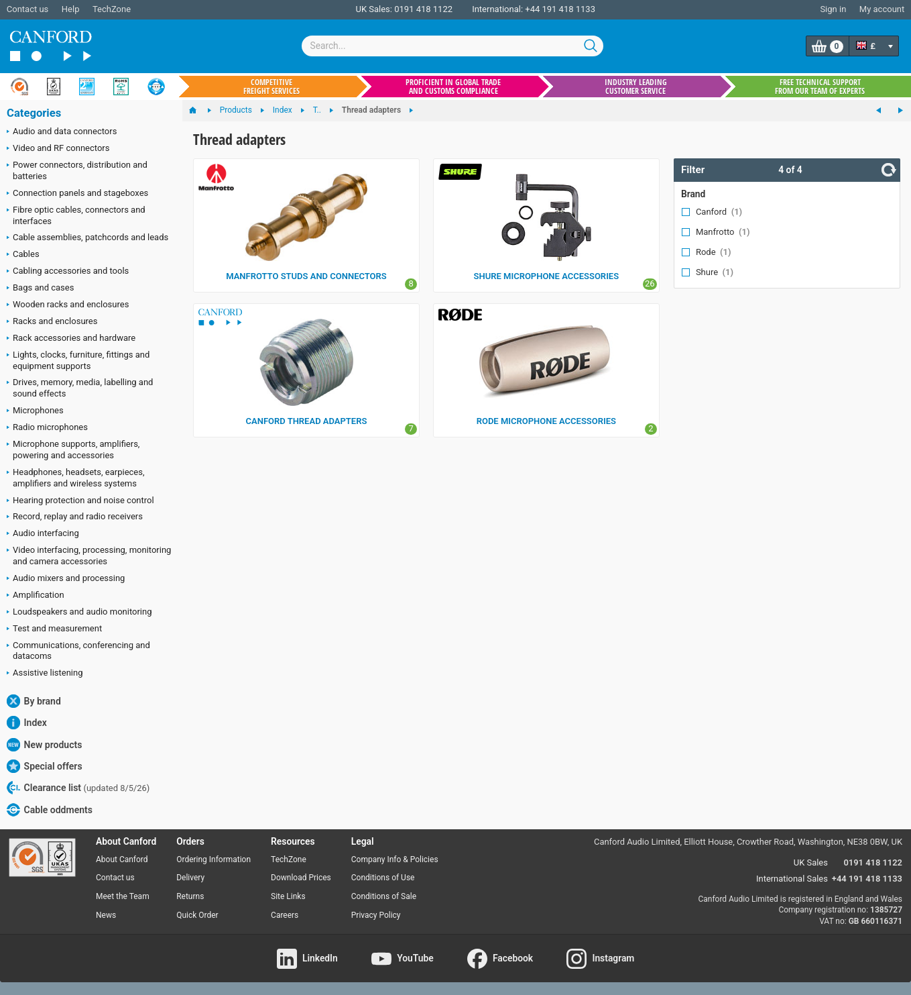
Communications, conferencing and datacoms (78, 651)
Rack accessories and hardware (71, 339)
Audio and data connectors (62, 132)
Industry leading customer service (636, 86)
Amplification (35, 596)
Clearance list (78, 787)
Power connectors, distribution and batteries (77, 170)
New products (44, 744)
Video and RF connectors (58, 149)
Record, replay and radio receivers (75, 517)
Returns (190, 896)
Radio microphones (47, 428)
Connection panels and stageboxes (77, 194)
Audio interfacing (43, 534)
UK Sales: (373, 9)
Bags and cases (40, 288)
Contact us (28, 9)
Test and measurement (54, 629)
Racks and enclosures (52, 322)
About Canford (122, 859)
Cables (23, 255)
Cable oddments (50, 810)
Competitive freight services (271, 86)
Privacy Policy (376, 915)
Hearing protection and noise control (80, 501)
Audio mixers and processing (66, 579)
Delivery (190, 877)
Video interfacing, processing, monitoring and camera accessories (89, 555)
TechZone (112, 9)
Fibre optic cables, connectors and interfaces (76, 215)
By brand (34, 701)
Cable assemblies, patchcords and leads (87, 238)
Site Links (288, 896)
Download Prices (301, 877)
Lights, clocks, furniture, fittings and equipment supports (78, 360)
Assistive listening (45, 674)
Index (27, 722)
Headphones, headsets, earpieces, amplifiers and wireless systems (76, 477)
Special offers (44, 766)
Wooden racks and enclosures (68, 305)
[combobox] (452, 46)
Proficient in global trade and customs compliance (453, 86)
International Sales (792, 879)
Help (71, 9)
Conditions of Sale (383, 896)
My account (881, 9)
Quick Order (197, 915)
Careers (284, 915)
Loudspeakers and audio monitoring (79, 613)
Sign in (833, 9)
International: (497, 9)
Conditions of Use (383, 877)
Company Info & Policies (394, 859)
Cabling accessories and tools (68, 272)
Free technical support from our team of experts (820, 86)
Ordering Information (213, 859)
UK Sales (811, 862)
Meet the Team (122, 896)
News (106, 915)
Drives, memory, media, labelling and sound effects (80, 388)
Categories (34, 113)
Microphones (35, 411)
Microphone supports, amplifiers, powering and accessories (73, 449)
